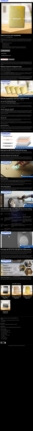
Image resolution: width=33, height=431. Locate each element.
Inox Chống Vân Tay (9, 37)
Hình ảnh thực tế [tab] (11, 59)
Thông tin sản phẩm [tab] (4, 59)
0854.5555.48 (3, 53)
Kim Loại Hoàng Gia (21, 278)
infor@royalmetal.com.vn (6, 55)
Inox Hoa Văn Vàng (4, 333)
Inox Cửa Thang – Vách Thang (5, 332)
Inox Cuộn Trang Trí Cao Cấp (5, 330)
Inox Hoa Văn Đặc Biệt (4, 331)
